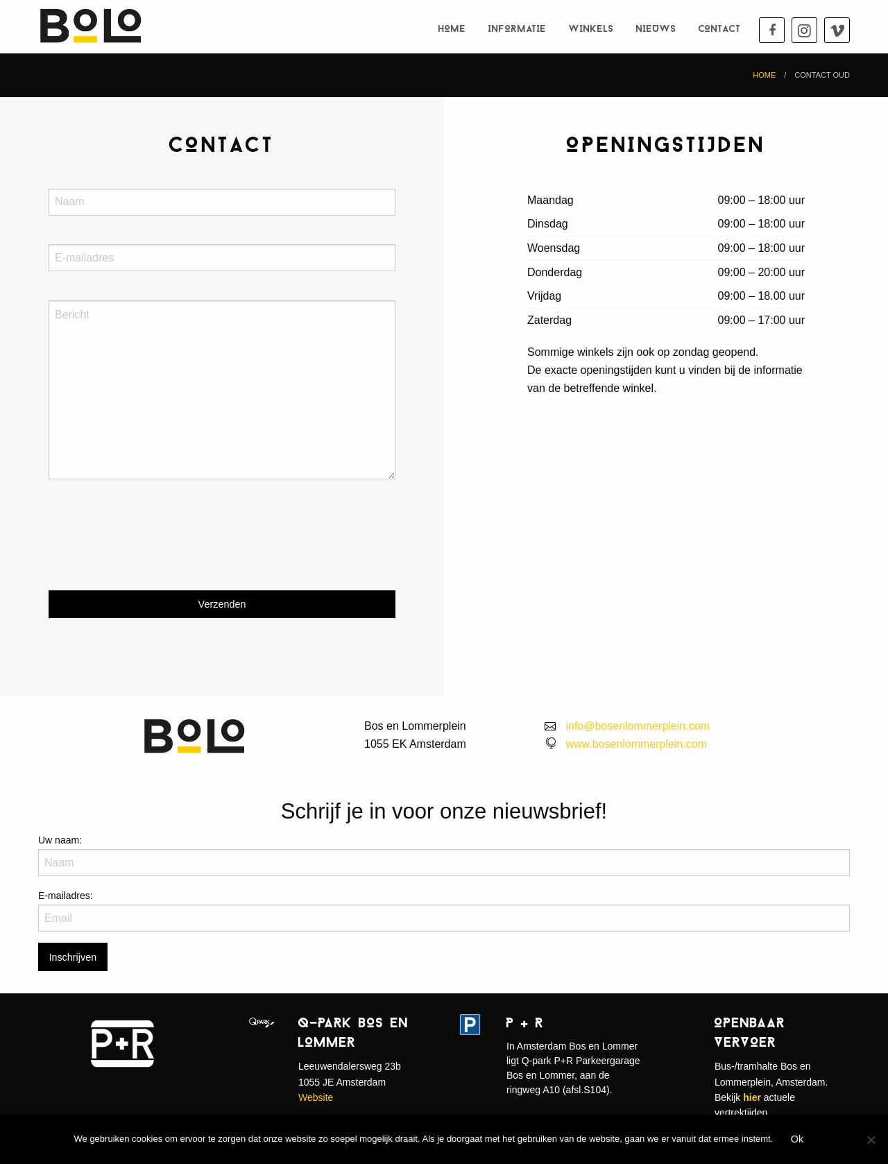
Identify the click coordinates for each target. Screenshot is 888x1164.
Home (452, 29)
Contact (720, 29)
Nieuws (656, 29)
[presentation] (154, 547)
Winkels (591, 29)
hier (752, 1097)
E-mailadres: (65, 895)
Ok (797, 1139)
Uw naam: (60, 840)
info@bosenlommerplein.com (637, 726)
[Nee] (871, 1140)
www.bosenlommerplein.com (636, 744)
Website (315, 1097)
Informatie (517, 29)
